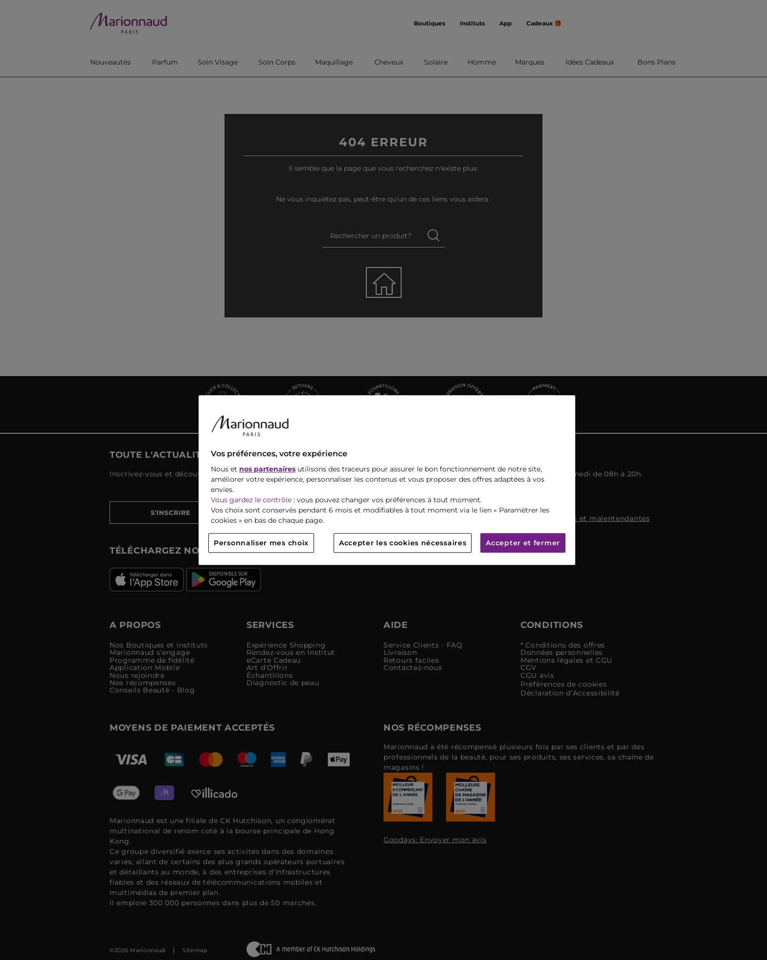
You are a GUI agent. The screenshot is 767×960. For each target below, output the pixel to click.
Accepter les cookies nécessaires (402, 542)
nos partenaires (267, 469)
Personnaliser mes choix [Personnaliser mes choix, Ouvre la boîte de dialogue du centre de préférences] (261, 542)
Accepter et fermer (523, 542)
